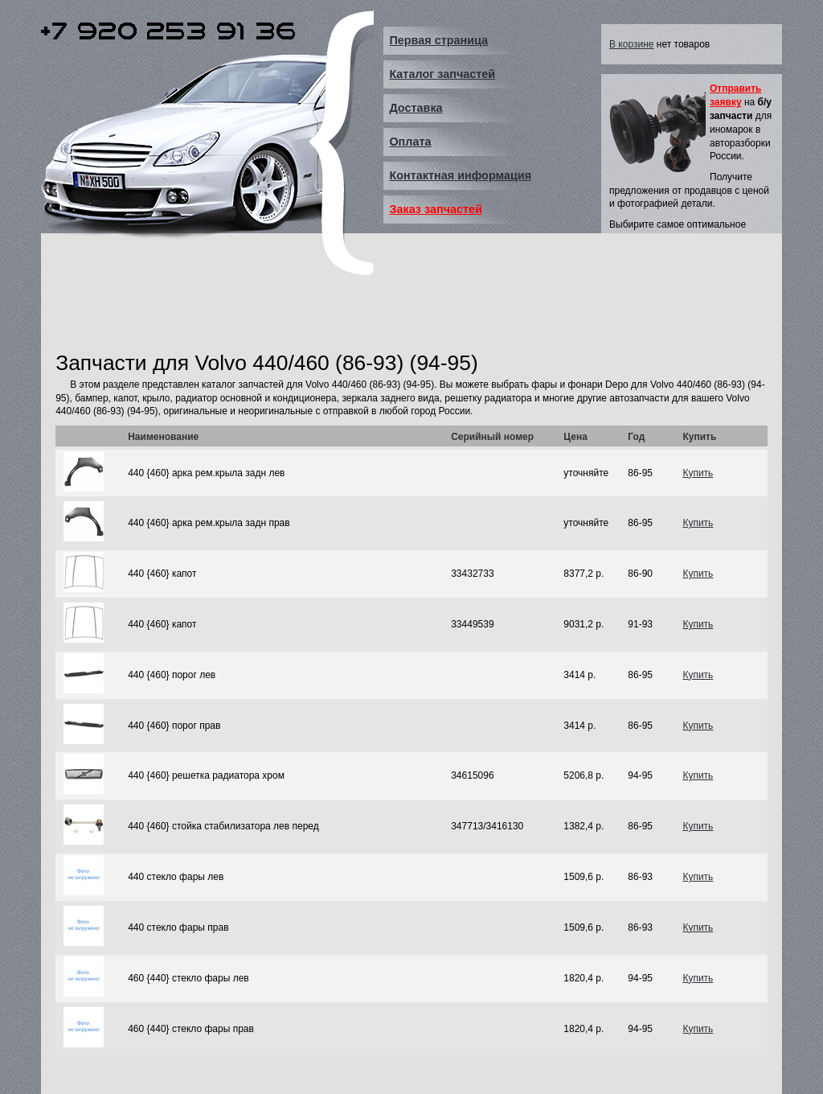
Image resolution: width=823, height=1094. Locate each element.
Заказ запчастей (435, 209)
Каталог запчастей (442, 74)
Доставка (415, 107)
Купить (697, 473)
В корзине (631, 44)
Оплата (410, 141)
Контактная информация (460, 175)
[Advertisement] (348, 308)
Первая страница (438, 40)
